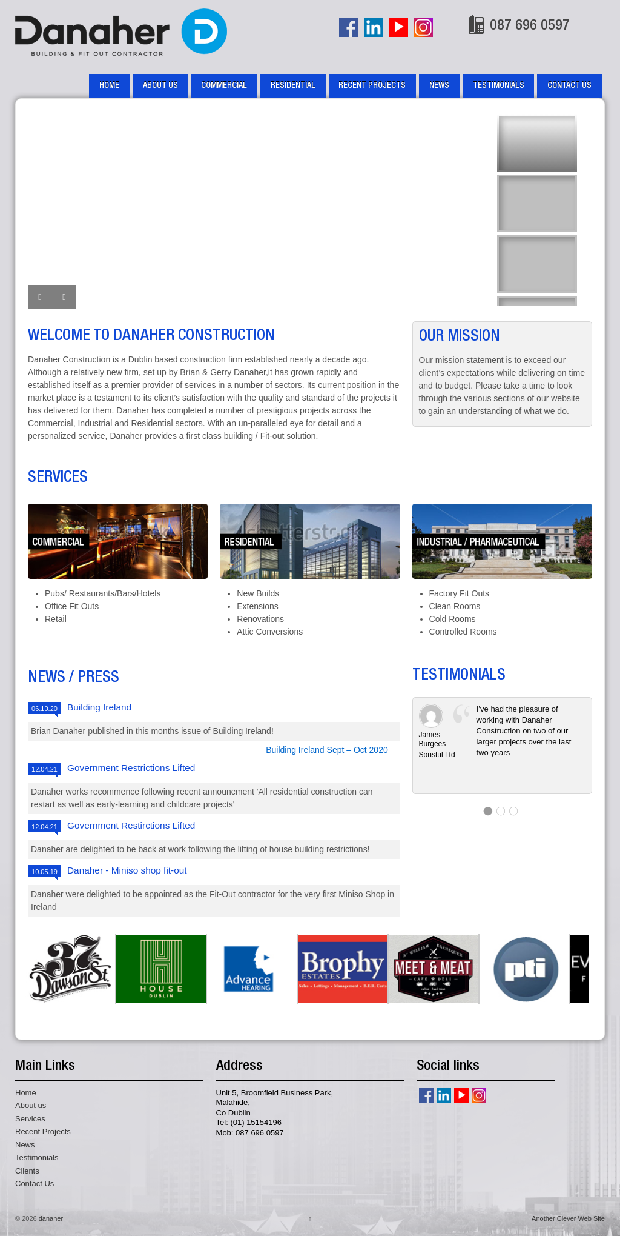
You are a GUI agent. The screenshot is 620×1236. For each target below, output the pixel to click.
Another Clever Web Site (568, 1218)
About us (160, 86)
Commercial (224, 86)
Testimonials (498, 86)
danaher (50, 1218)
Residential (293, 86)
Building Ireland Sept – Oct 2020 (327, 750)
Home (109, 86)
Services (30, 1118)
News (439, 86)
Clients (27, 1170)
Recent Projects (372, 86)
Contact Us (569, 86)
